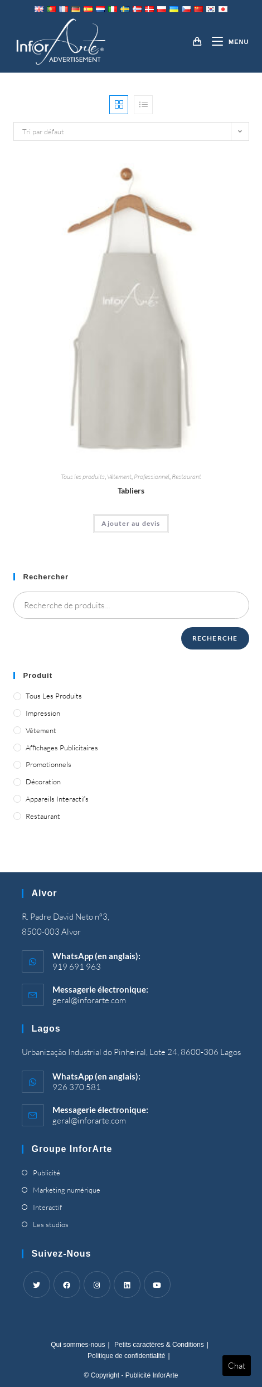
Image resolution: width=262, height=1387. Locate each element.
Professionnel (151, 476)
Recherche (215, 638)
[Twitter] (36, 1284)
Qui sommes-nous (78, 1345)
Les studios (51, 1224)
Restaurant (186, 476)
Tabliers (131, 490)
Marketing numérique (66, 1189)
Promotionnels (48, 764)
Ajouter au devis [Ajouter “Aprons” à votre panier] (130, 523)
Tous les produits (83, 476)
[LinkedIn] (127, 1284)
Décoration (43, 781)
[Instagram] (97, 1284)
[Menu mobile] (226, 41)
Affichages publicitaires (62, 747)
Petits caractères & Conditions (159, 1345)
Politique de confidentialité (126, 1356)
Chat (236, 1365)
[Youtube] (157, 1284)
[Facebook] (67, 1284)
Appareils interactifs (57, 798)
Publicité (46, 1172)
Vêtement (119, 476)
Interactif (47, 1207)
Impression (43, 713)
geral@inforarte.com (89, 1000)
